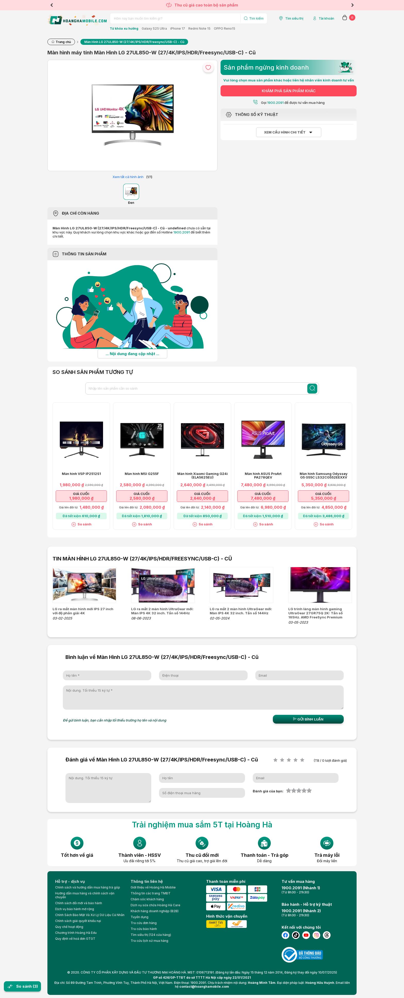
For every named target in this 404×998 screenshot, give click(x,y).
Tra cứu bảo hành (144, 929)
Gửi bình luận (308, 719)
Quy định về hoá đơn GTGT (75, 939)
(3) (35, 986)
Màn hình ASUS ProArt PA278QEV (263, 476)
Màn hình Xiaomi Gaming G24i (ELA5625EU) (202, 476)
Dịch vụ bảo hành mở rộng (74, 909)
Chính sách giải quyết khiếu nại (78, 921)
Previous (51, 5)
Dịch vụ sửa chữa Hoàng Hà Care (155, 905)
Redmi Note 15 (199, 28)
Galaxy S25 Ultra (154, 28)
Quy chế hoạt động (69, 927)
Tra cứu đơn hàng (144, 923)
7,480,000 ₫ (263, 498)
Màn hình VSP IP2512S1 (81, 474)
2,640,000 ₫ (202, 498)
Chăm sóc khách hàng (147, 899)
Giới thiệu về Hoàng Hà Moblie (153, 887)
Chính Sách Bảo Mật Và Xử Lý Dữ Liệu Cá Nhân (89, 915)
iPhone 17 (177, 28)
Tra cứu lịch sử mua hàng (149, 941)
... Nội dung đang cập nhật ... (132, 353)
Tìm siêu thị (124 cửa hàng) (151, 935)
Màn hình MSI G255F (142, 474)
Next (352, 5)
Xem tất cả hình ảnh (128, 177)
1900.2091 (181, 232)
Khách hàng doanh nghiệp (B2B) (155, 911)
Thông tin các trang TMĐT (151, 893)
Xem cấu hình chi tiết (285, 132)
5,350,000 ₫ (323, 498)
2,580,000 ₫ (142, 498)
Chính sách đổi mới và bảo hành (78, 903)
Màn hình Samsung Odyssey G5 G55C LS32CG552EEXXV (324, 476)
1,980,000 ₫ (81, 498)
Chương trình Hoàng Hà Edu (76, 933)
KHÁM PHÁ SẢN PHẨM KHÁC (289, 90)
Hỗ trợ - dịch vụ (70, 881)
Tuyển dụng (139, 917)
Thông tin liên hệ (147, 881)
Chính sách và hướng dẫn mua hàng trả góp (87, 887)
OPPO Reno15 (224, 28)
